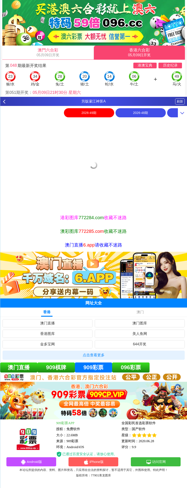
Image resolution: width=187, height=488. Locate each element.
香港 (46, 312)
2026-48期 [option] (140, 113)
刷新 (180, 101)
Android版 (31, 462)
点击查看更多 (94, 355)
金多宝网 (47, 344)
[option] (93, 122)
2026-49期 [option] (89, 113)
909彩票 (93, 367)
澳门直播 (47, 323)
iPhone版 (93, 462)
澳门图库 (139, 323)
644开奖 (139, 344)
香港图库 (47, 334)
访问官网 (156, 462)
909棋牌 (56, 367)
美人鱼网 (139, 334)
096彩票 (131, 367)
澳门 (140, 312)
